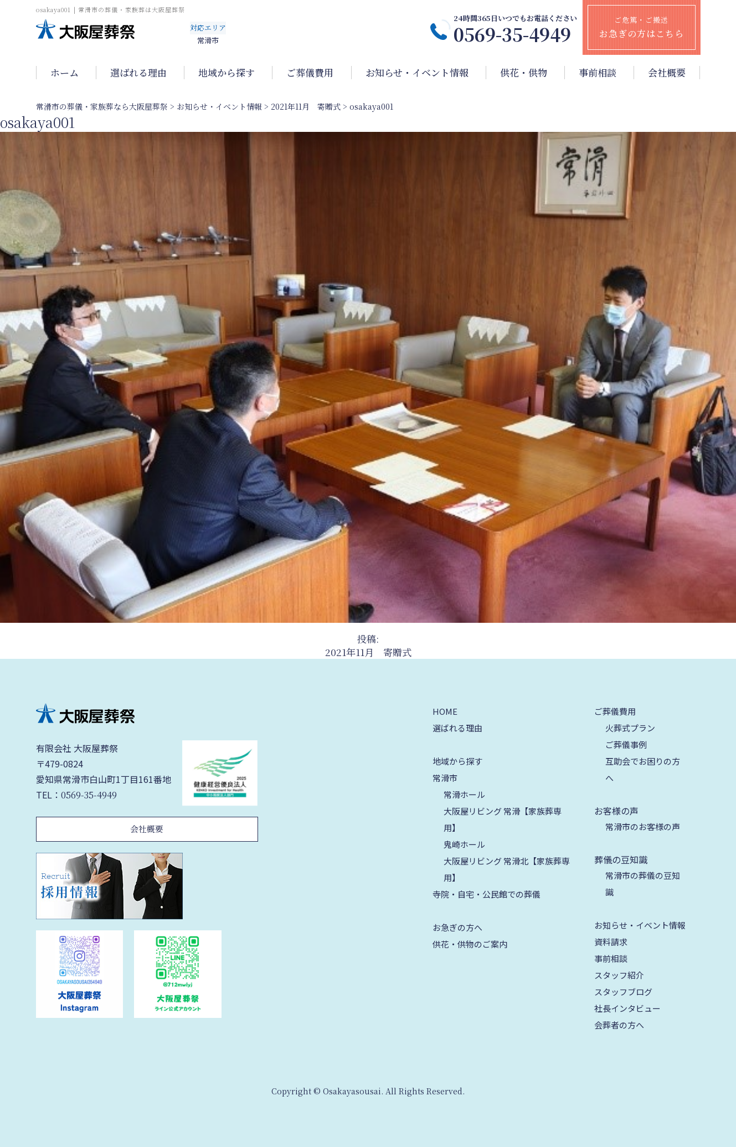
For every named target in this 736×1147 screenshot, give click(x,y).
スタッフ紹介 (619, 975)
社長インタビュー (627, 1008)
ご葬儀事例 (626, 744)
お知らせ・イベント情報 (417, 72)
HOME (445, 711)
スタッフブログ (623, 991)
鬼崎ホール (464, 844)
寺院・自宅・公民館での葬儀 (487, 894)
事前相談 (597, 72)
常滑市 (445, 778)
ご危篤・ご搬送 (641, 27)
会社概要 (667, 72)
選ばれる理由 (138, 72)
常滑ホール (464, 794)
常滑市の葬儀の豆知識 (642, 883)
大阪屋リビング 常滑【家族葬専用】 (503, 819)
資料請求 (610, 942)
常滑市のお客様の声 (642, 826)
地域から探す (226, 72)
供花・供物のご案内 (470, 944)
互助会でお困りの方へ (642, 769)
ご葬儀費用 (309, 72)
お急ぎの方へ (457, 927)
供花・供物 (523, 72)
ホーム (64, 72)
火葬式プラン (630, 728)
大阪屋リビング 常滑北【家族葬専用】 (507, 869)
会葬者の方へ (619, 1025)
